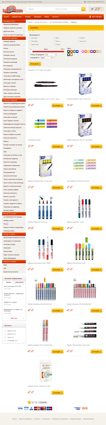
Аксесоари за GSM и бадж (12, 76)
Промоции (37, 17)
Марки (47, 17)
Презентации (8, 251)
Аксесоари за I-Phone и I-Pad (13, 155)
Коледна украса (9, 210)
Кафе (5, 265)
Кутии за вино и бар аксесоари (13, 183)
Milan (56, 38)
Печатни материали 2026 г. (12, 45)
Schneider (34, 41)
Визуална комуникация (11, 24)
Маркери (74, 22)
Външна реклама (88, 419)
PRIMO (81, 38)
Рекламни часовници (10, 62)
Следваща (42, 402)
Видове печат (17, 17)
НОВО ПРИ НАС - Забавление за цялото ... (14, 294)
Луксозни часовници (10, 162)
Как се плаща (16, 2)
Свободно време (9, 231)
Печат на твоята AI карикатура (13, 35)
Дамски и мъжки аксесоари (12, 186)
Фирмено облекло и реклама (13, 28)
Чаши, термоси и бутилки (12, 93)
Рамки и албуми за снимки (12, 134)
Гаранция (31, 2)
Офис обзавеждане (10, 258)
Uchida (57, 44)
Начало (6, 17)
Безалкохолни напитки (11, 272)
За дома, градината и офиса (13, 203)
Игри (5, 151)
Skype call (10, 337)
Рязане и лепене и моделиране (13, 227)
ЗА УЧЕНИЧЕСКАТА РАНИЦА (13, 217)
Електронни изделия (10, 59)
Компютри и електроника (59, 419)
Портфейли (7, 148)
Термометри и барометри (12, 165)
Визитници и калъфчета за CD (13, 79)
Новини (28, 17)
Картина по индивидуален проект (14, 103)
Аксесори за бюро (9, 244)
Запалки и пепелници (10, 72)
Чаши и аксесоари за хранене (13, 179)
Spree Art (82, 41)
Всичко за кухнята (9, 196)
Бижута (6, 141)
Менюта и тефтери (10, 86)
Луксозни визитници (10, 176)
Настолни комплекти (10, 193)
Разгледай (56, 105)
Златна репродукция (10, 114)
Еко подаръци (8, 65)
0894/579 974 (100, 2)
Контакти (55, 17)
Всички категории (61, 9)
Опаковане (7, 248)
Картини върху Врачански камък (14, 107)
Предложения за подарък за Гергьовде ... (13, 310)
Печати (6, 48)
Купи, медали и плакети (11, 120)
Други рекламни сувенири (12, 96)
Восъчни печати (9, 52)
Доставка (24, 2)
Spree (57, 41)
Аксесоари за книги (10, 131)
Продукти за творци (10, 302)
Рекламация (38, 2)
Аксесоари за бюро (10, 83)
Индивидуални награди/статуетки (14, 124)
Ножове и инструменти (11, 200)
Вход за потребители (25, 419)
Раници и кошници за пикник (13, 145)
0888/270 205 (91, 2)
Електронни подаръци (11, 158)
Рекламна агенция (75, 419)
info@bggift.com (12, 340)
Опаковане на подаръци (11, 207)
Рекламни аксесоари (10, 90)
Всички (8, 282)
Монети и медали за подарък (13, 110)
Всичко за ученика (41, 22)
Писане (6, 224)
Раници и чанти (9, 220)
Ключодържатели (9, 172)
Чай (5, 268)
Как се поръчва (6, 2)
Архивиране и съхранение (12, 241)
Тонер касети (46, 419)
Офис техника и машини (11, 255)
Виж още (14, 318)
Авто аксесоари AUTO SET (12, 286)
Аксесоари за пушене (10, 117)
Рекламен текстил (9, 55)
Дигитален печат (9, 31)
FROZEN (33, 38)
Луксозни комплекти (10, 138)
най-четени (19, 282)
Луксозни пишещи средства (12, 127)
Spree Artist (34, 44)
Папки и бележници (10, 169)
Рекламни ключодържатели (13, 69)
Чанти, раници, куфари (11, 189)
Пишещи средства (9, 41)
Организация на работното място (14, 237)
